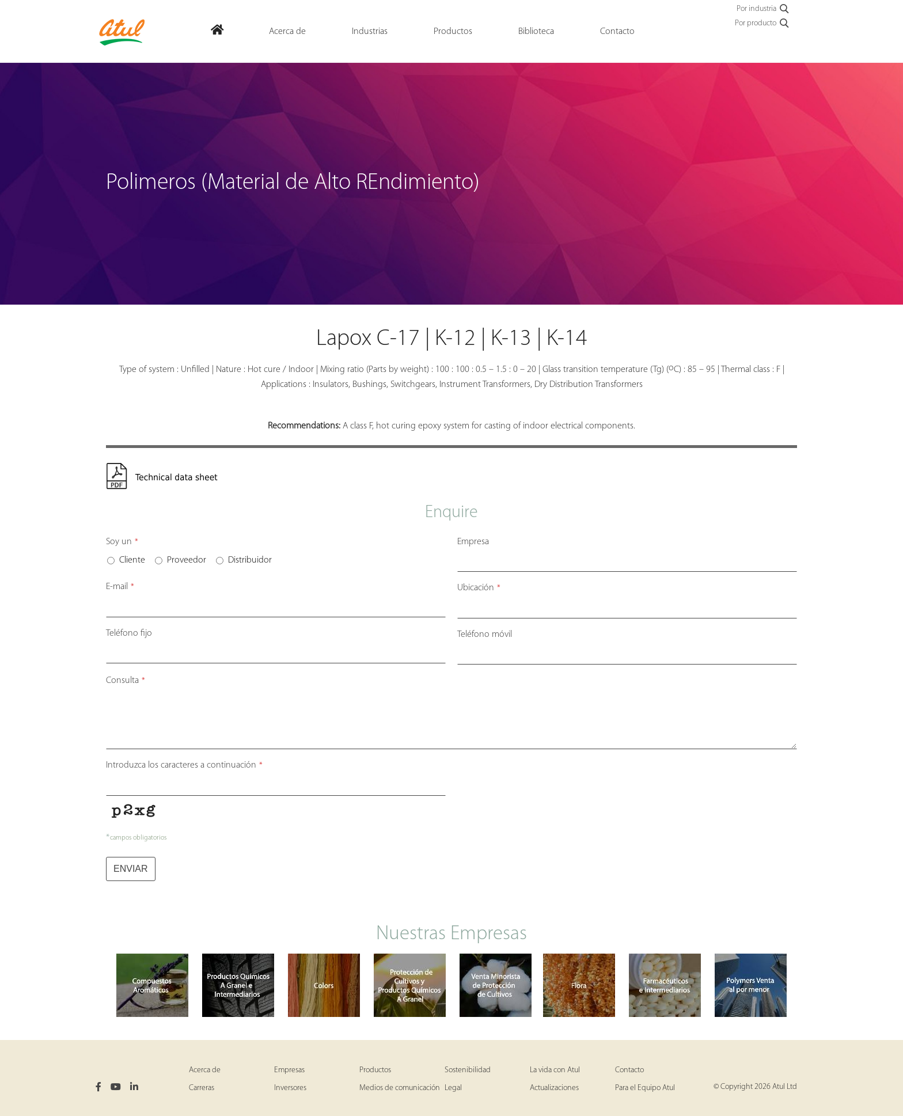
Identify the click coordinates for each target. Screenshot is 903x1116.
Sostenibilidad (468, 1070)
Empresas (289, 1070)
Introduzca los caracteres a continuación (184, 765)
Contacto (629, 1070)
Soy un (122, 541)
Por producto (762, 23)
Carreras (201, 1088)
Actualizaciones (554, 1088)
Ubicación (478, 588)
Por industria (763, 9)
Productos (375, 1070)
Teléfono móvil (484, 634)
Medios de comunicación (399, 1088)
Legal (453, 1088)
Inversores (290, 1088)
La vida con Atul (555, 1070)
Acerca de (205, 1070)
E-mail (120, 586)
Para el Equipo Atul (645, 1088)
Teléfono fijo (129, 633)
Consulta (125, 680)
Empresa (473, 541)
